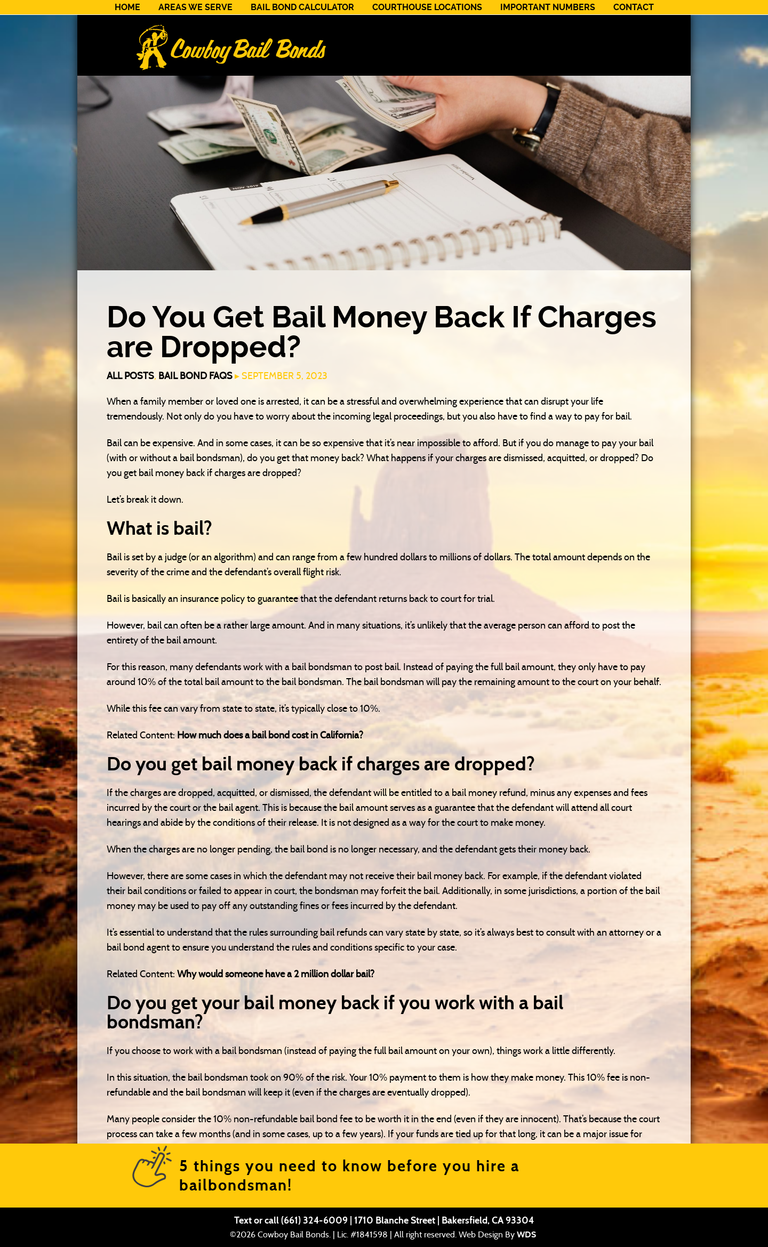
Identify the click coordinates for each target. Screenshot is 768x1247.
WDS (526, 1234)
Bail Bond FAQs (195, 376)
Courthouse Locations (427, 7)
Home (127, 7)
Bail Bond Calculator (302, 7)
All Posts (130, 376)
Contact (633, 7)
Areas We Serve (195, 7)
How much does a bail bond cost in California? (270, 735)
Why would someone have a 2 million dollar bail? (275, 974)
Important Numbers (547, 7)
